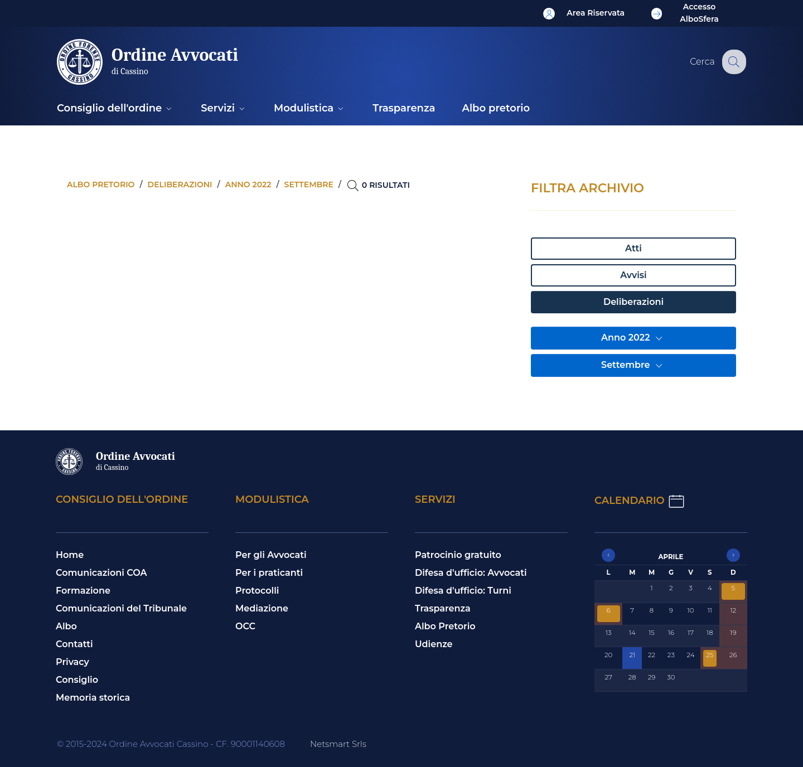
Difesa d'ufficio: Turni (463, 590)
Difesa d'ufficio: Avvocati (471, 572)
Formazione (83, 590)
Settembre (633, 365)
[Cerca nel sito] (732, 61)
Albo (66, 626)
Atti (633, 248)
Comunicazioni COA (101, 572)
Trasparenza (443, 608)
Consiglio (77, 679)
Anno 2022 (633, 338)
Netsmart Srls (338, 744)
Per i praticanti (269, 572)
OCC (245, 626)
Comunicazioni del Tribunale (121, 608)
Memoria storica (93, 697)
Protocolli (257, 590)
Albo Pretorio (445, 626)
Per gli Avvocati (271, 555)
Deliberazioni (633, 302)
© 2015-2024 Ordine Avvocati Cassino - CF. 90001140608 (171, 744)
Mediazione (261, 608)
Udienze (434, 644)
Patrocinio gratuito (458, 555)
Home (70, 555)
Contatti (74, 644)
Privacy (72, 662)
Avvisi (633, 275)
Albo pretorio (100, 184)
